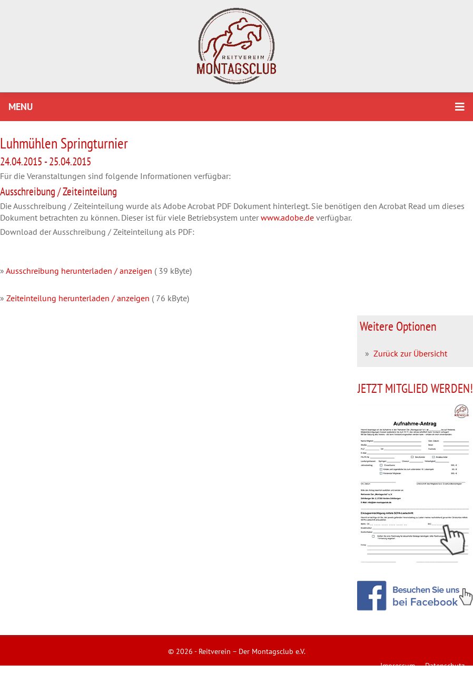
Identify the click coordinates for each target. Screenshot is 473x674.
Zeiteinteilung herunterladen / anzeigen (78, 298)
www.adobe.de (287, 217)
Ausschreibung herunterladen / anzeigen (79, 270)
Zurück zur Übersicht (410, 353)
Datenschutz (445, 665)
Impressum (397, 665)
